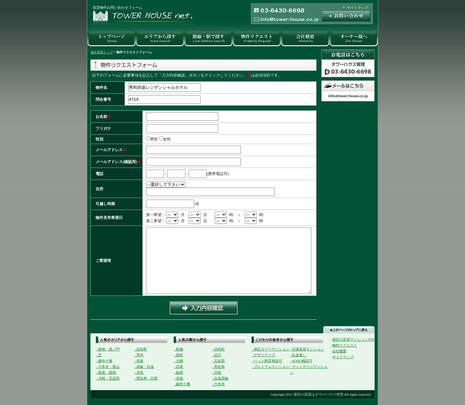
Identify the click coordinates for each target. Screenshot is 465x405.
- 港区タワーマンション (270, 349)
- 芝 (99, 355)
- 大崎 (178, 361)
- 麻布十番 (104, 361)
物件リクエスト (344, 345)
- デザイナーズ (263, 355)
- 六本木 (218, 384)
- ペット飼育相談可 (267, 361)
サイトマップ (357, 7)
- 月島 (138, 372)
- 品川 (216, 355)
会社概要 (339, 351)
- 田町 (178, 355)
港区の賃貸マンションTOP (353, 339)
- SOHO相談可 (301, 361)
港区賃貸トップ (101, 52)
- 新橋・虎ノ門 (107, 349)
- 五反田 (218, 361)
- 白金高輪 (220, 378)
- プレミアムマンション (270, 367)
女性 (169, 139)
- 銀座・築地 (106, 372)
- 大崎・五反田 (107, 378)
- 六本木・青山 (107, 367)
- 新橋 (178, 349)
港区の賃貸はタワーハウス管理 (318, 394)
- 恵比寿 (218, 367)
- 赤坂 (138, 361)
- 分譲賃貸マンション (307, 349)
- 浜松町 (140, 349)
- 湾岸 (138, 355)
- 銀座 (178, 372)
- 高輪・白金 (144, 367)
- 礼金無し (298, 355)
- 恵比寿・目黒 (146, 378)
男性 (154, 139)
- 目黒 (178, 367)
